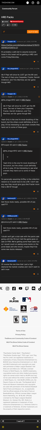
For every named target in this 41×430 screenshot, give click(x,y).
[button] (3, 427)
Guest (10, 97)
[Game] (27, 2)
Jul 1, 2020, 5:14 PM (21, 97)
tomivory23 (11, 198)
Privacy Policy (20, 334)
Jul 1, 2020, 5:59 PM (21, 219)
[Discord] (33, 289)
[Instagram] (7, 289)
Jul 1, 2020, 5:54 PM (30, 198)
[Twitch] (27, 289)
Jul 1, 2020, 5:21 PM (21, 142)
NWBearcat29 (12, 216)
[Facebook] (14, 289)
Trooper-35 (11, 41)
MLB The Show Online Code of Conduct (20, 342)
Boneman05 (12, 261)
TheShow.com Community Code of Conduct (20, 338)
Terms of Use (20, 331)
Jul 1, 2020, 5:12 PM (32, 68)
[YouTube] (20, 289)
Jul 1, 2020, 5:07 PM (30, 41)
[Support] (33, 2)
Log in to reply (33, 32)
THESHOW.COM (8, 2)
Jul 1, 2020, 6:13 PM (30, 261)
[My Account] (38, 2)
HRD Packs (25, 100)
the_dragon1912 (13, 68)
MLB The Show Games (20, 346)
